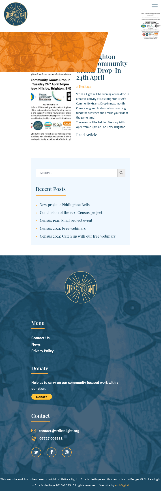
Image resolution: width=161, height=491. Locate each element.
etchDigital (122, 485)
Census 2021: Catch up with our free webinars (78, 236)
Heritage (85, 86)
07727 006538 (50, 439)
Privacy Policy (42, 351)
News (36, 345)
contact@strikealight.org (59, 431)
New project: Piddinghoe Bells (65, 204)
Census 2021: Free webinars (63, 228)
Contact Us (40, 338)
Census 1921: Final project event (66, 220)
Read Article (86, 134)
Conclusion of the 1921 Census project (71, 212)
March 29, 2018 (105, 86)
